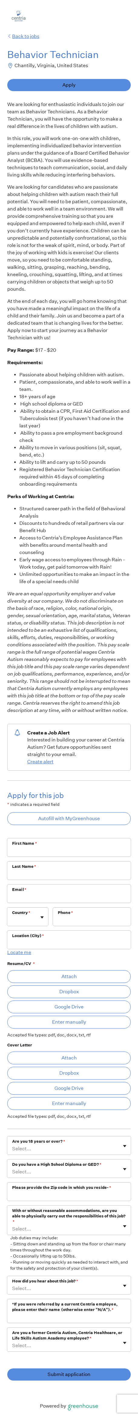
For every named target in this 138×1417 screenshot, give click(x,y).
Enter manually (69, 1022)
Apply (69, 85)
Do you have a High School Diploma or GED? (56, 1164)
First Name (24, 843)
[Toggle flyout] (42, 917)
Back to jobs (23, 36)
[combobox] (12, 920)
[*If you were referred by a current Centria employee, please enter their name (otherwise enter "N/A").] (69, 1318)
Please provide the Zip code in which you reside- (61, 1187)
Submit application (69, 1374)
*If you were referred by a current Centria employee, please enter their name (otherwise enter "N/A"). (64, 1307)
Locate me (19, 952)
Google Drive (69, 1007)
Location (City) (28, 935)
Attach (69, 976)
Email (19, 889)
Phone (65, 912)
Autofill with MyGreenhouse (69, 818)
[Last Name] (69, 874)
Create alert (40, 762)
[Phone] (92, 921)
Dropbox (69, 991)
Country (21, 912)
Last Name (24, 866)
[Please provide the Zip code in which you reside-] (69, 1195)
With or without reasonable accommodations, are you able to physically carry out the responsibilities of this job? (69, 1216)
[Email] (69, 897)
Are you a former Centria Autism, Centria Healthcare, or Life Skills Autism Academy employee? (67, 1335)
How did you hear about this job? (45, 1281)
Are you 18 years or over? (38, 1141)
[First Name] (69, 851)
